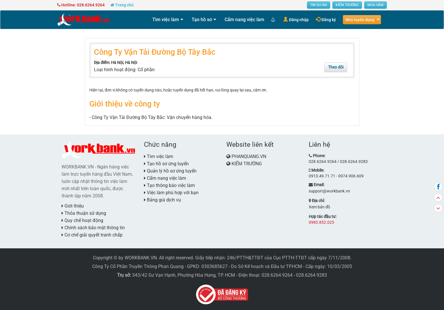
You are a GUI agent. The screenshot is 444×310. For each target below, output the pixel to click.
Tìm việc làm (165, 19)
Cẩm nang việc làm (244, 19)
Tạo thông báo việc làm (169, 185)
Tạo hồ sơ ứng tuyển (166, 163)
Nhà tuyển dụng (359, 19)
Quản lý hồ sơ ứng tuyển (170, 171)
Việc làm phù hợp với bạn (171, 192)
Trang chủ (122, 5)
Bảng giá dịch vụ (162, 200)
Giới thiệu (73, 206)
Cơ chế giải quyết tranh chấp (92, 235)
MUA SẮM (375, 5)
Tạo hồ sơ (202, 19)
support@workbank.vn (329, 191)
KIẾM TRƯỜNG (347, 5)
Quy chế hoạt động (82, 220)
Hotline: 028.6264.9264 (81, 5)
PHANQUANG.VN (249, 156)
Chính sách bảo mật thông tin (93, 227)
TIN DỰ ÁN (318, 5)
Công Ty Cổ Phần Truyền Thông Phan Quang (138, 266)
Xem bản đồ (319, 207)
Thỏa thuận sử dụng (84, 213)
